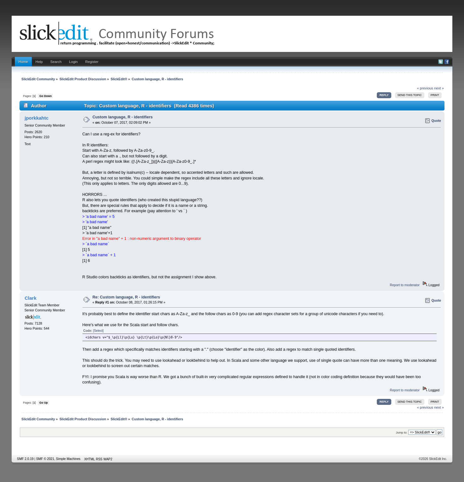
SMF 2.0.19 (25, 459)
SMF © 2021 (45, 459)
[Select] (98, 330)
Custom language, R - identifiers (123, 117)
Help (39, 62)
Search (56, 62)
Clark (30, 298)
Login (73, 62)
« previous (425, 88)
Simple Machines (68, 459)
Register (92, 62)
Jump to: (401, 432)
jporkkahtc (36, 118)
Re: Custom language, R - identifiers (126, 297)
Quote (436, 120)
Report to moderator (405, 285)
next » (439, 88)
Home (23, 62)
